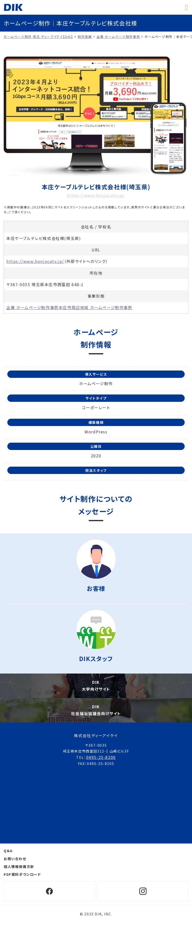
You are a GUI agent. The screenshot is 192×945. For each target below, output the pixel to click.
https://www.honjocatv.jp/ (96, 195)
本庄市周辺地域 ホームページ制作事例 (95, 307)
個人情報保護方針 (19, 866)
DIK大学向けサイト (96, 685)
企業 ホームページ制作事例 (32, 307)
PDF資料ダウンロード (22, 874)
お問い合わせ (15, 858)
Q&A (8, 850)
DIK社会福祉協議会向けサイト (96, 710)
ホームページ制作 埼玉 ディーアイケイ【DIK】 (13, 7)
